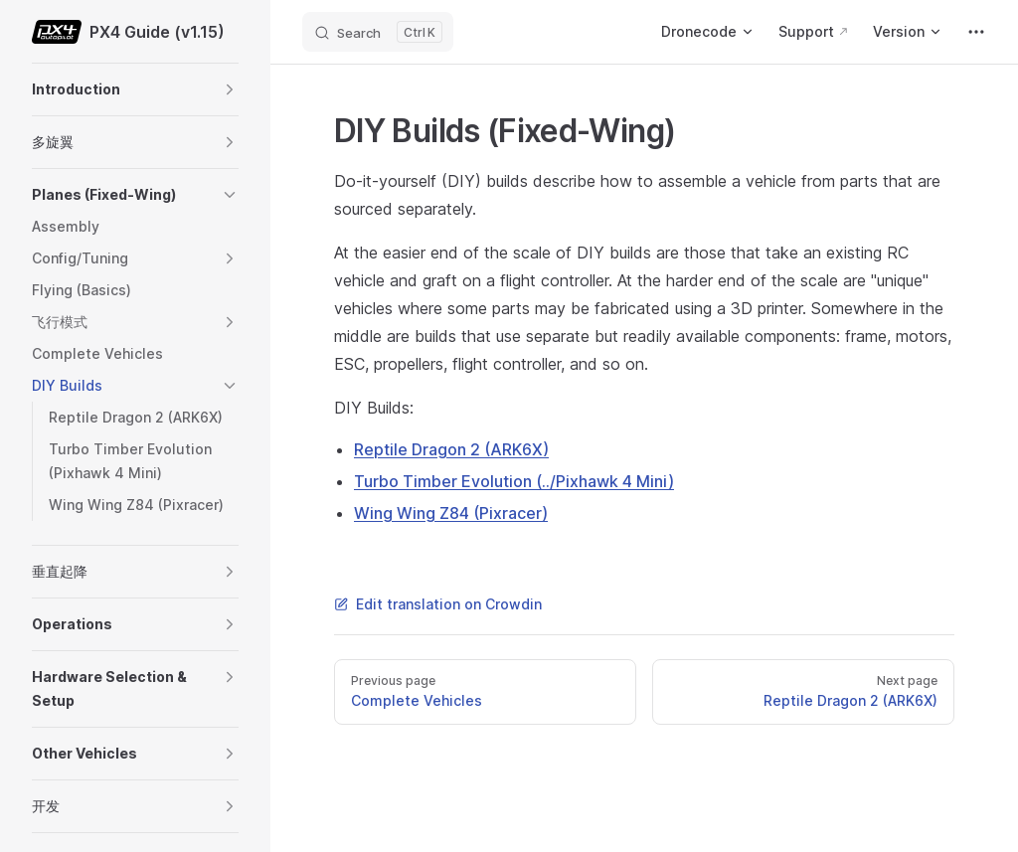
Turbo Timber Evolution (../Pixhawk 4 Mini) (514, 481)
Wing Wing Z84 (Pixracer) (451, 513)
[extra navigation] (976, 32)
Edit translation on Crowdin (438, 604)
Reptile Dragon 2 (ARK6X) (451, 449)
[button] (230, 89)
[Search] (377, 32)
